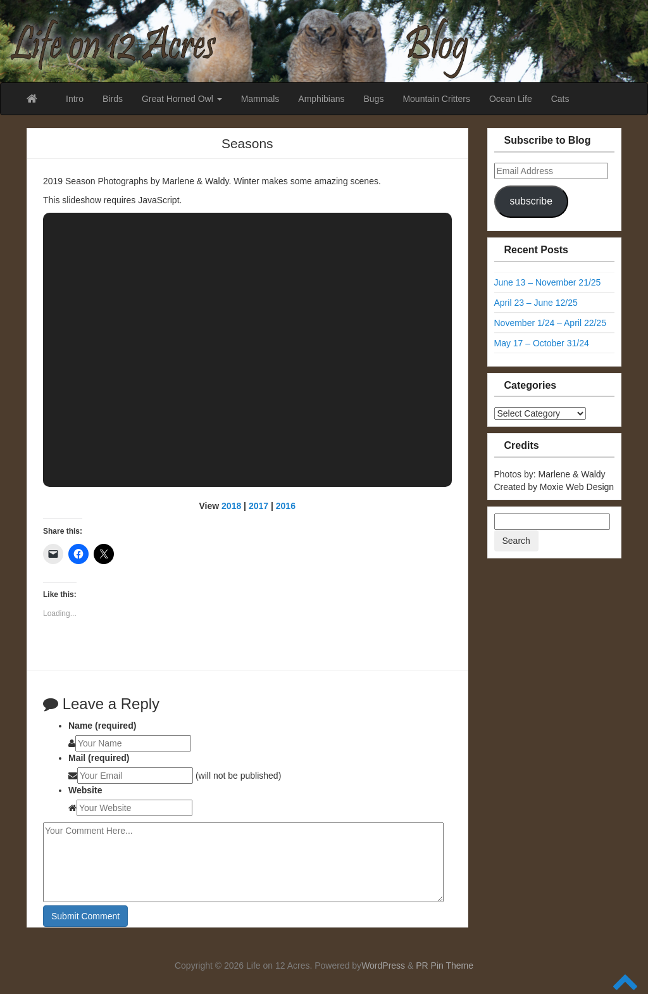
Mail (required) (98, 758)
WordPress (383, 965)
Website (85, 790)
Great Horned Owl (182, 99)
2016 (286, 506)
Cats (560, 99)
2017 (258, 506)
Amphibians (321, 99)
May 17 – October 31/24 (541, 343)
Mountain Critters (436, 99)
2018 (231, 506)
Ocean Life (510, 99)
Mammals (260, 99)
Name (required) (102, 725)
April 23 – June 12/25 (536, 303)
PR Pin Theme (444, 965)
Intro (75, 99)
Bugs (373, 99)
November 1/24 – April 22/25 (550, 323)
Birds (113, 99)
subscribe (530, 201)
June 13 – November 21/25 (547, 282)
